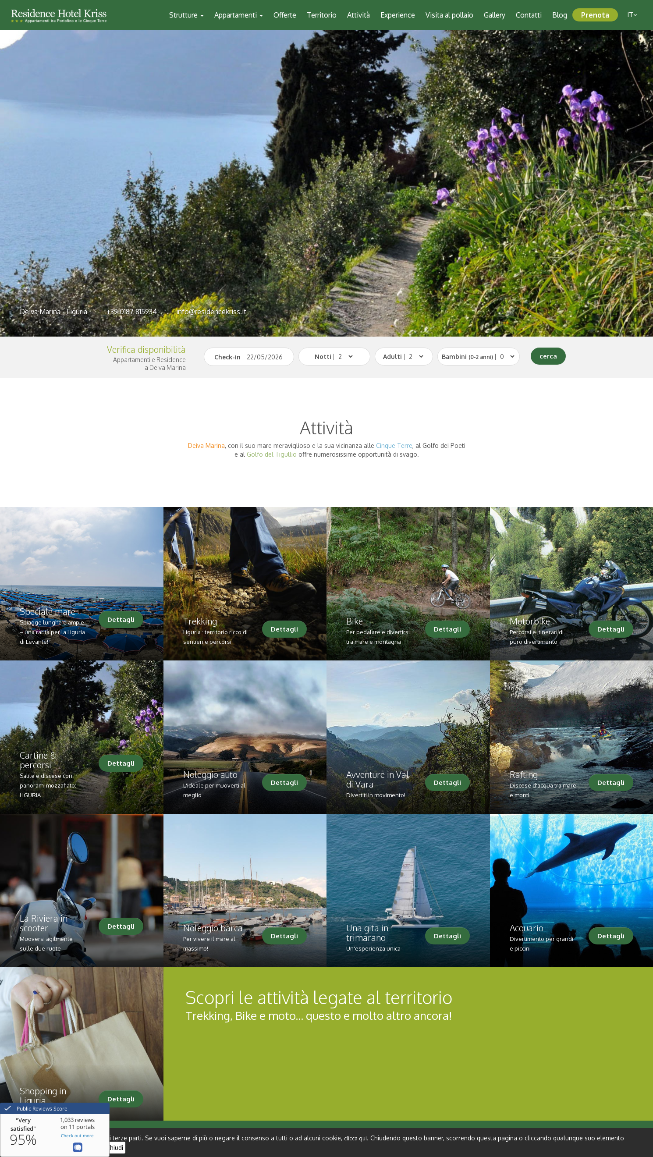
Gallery (494, 15)
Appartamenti (238, 15)
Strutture (186, 15)
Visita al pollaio (449, 15)
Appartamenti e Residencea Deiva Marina (149, 363)
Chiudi (114, 1147)
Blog (559, 15)
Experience (397, 15)
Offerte (284, 15)
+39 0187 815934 (131, 311)
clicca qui (355, 1138)
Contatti (529, 15)
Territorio (322, 15)
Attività (358, 15)
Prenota (595, 15)
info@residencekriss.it (211, 311)
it (632, 15)
